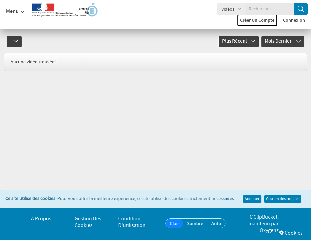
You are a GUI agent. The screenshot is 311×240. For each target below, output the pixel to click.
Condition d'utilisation (132, 222)
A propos (41, 218)
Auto (216, 223)
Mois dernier (283, 41)
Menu (15, 11)
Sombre (195, 223)
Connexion (294, 20)
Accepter (252, 191)
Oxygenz (269, 230)
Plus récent (238, 41)
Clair (174, 223)
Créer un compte (257, 20)
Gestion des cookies (282, 191)
